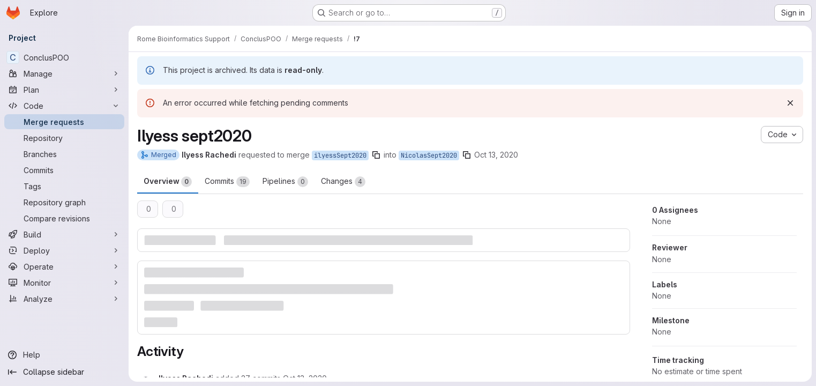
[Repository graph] (64, 202)
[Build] (64, 234)
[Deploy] (64, 250)
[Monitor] (64, 282)
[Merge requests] (64, 121)
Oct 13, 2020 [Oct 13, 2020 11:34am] (496, 154)
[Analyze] (64, 298)
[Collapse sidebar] (64, 372)
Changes (343, 181)
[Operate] (64, 266)
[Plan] (64, 89)
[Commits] (64, 169)
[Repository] (64, 137)
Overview (168, 181)
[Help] (64, 354)
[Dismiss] (790, 102)
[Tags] (64, 186)
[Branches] (64, 153)
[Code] (64, 105)
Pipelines (285, 181)
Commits (227, 181)
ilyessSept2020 (340, 155)
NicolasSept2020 (429, 155)
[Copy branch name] (376, 155)
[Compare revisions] (64, 218)
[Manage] (64, 73)
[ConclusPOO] (64, 57)
